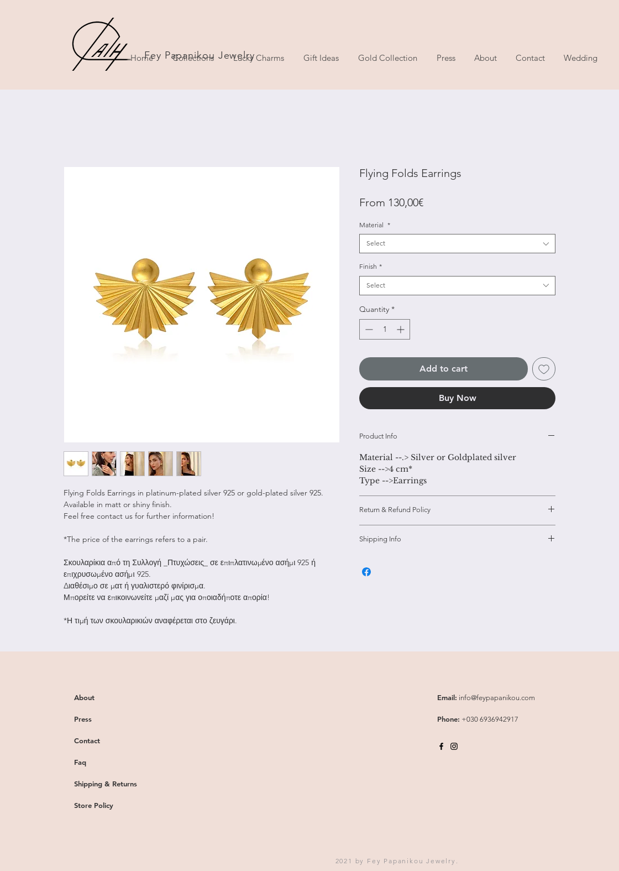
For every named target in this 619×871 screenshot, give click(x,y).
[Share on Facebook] (366, 571)
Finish (370, 266)
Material (374, 225)
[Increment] (401, 329)
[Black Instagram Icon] (454, 746)
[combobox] (457, 243)
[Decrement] (368, 329)
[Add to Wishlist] (543, 368)
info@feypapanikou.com (497, 697)
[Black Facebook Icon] (441, 746)
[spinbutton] (385, 329)
